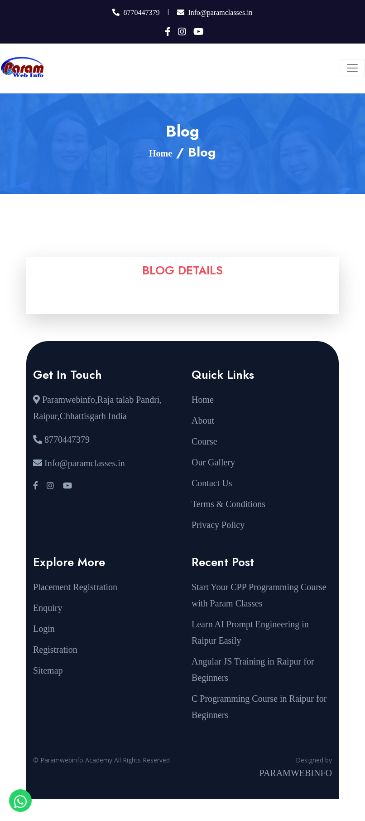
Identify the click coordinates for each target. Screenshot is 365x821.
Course (204, 441)
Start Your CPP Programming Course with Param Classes (259, 595)
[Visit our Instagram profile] (50, 486)
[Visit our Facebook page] (35, 486)
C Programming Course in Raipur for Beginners (259, 707)
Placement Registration (75, 587)
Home (160, 153)
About (203, 420)
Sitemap (48, 670)
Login (44, 629)
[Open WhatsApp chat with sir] (20, 800)
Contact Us (212, 483)
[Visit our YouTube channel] (67, 486)
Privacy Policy (218, 525)
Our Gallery (213, 462)
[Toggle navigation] (352, 68)
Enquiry (47, 608)
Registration (55, 650)
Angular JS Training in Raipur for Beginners (253, 669)
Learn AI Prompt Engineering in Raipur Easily (250, 632)
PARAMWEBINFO (295, 773)
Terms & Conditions (228, 504)
